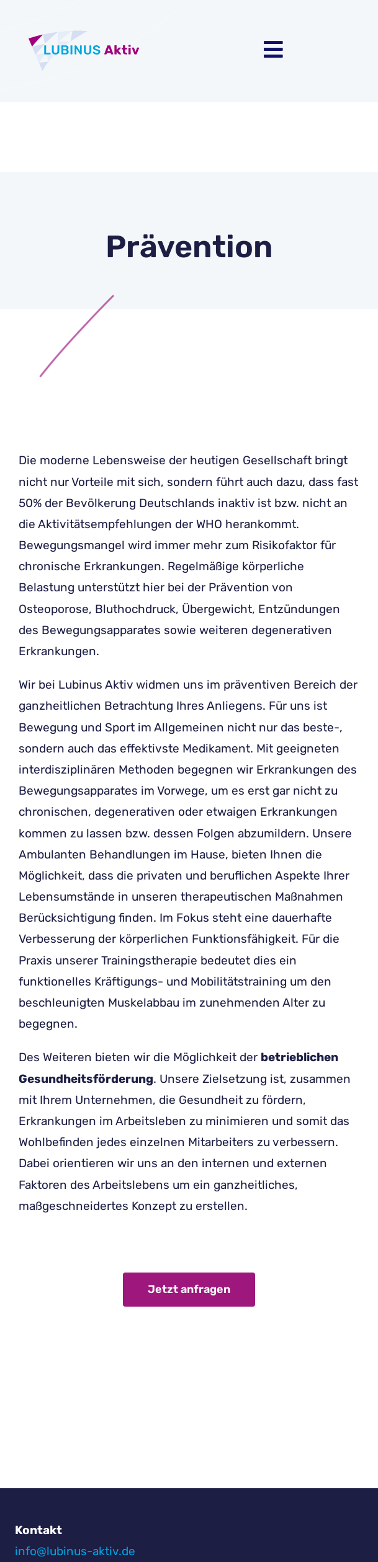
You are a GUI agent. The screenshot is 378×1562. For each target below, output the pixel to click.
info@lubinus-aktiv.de (75, 1551)
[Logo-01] (90, 31)
